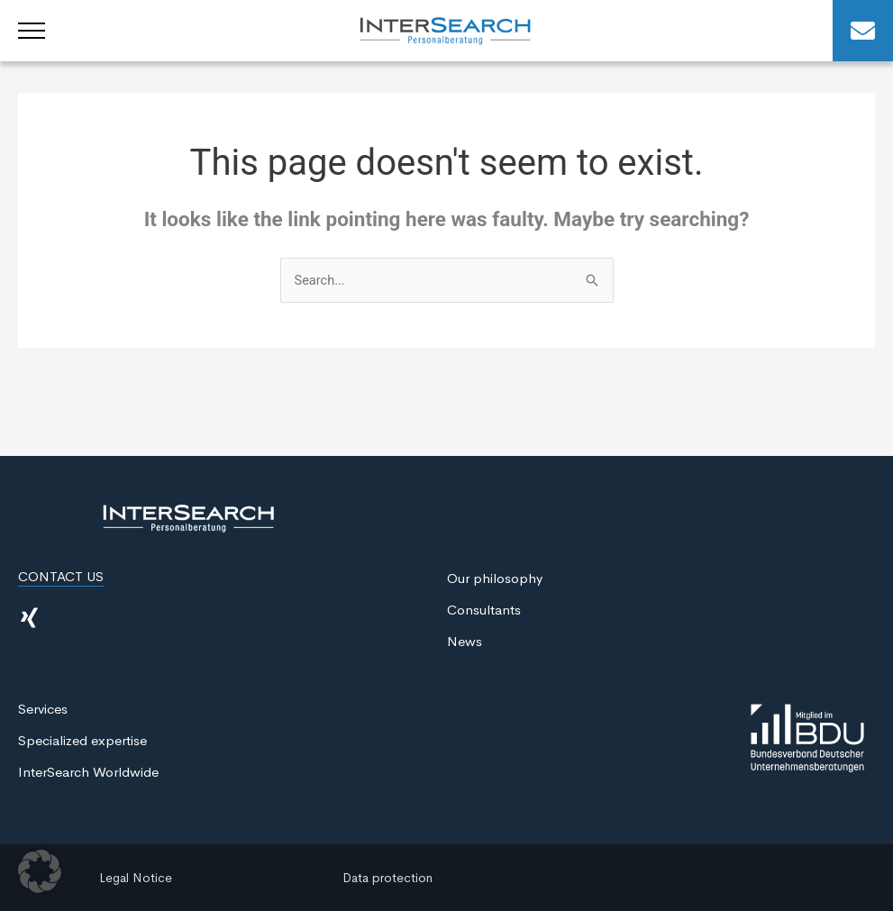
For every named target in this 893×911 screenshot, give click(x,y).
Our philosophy (494, 579)
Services (43, 709)
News (464, 642)
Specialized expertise (82, 741)
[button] (39, 871)
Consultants (484, 610)
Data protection (387, 878)
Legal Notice (135, 878)
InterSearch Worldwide (88, 772)
